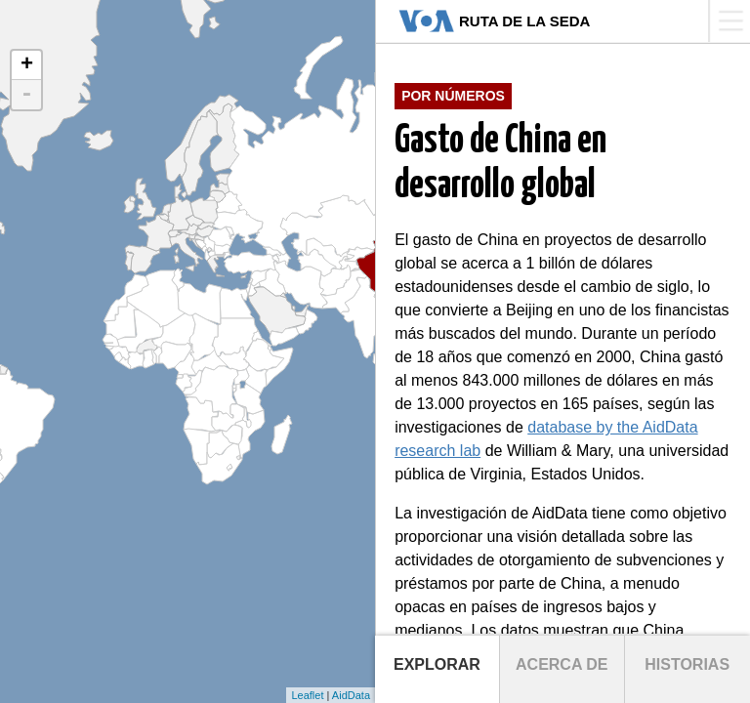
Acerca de (562, 664)
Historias (687, 664)
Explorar (437, 664)
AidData (351, 695)
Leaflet (307, 695)
